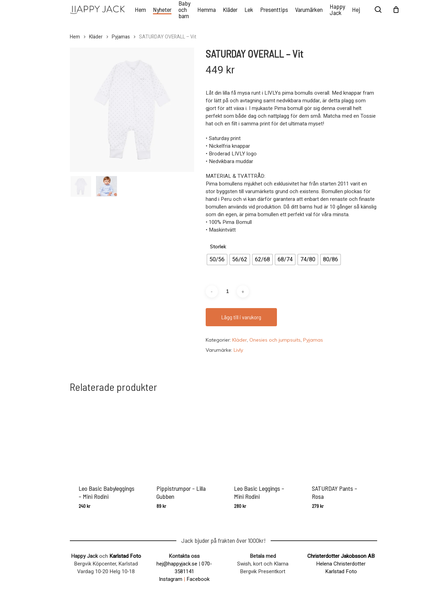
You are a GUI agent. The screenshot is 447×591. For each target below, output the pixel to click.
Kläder (96, 37)
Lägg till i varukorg (241, 317)
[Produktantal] (227, 291)
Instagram (170, 579)
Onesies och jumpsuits (275, 340)
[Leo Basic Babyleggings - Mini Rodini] (107, 437)
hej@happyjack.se (176, 564)
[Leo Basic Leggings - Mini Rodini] (262, 437)
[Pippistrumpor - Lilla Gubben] (184, 437)
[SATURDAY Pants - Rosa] (340, 437)
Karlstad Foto (125, 556)
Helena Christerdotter (341, 564)
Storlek (218, 246)
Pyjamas (121, 37)
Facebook (198, 579)
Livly (238, 350)
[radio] (217, 259)
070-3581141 (193, 567)
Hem (75, 37)
